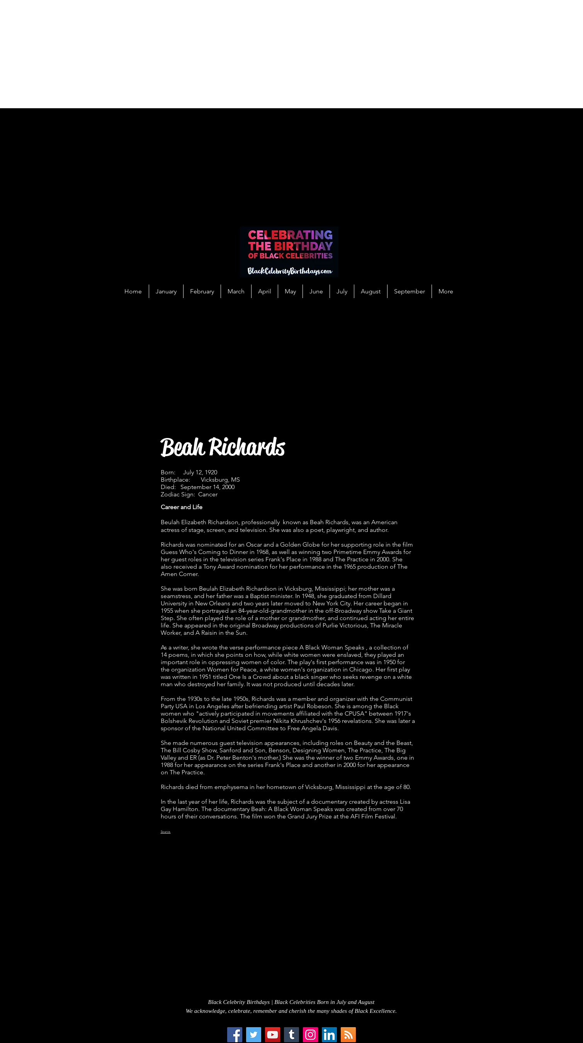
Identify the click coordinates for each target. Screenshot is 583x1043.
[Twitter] (253, 1034)
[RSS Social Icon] (348, 1034)
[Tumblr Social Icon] (291, 1034)
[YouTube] (272, 1034)
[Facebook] (234, 1034)
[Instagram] (310, 1034)
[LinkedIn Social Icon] (329, 1034)
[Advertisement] (232, 54)
